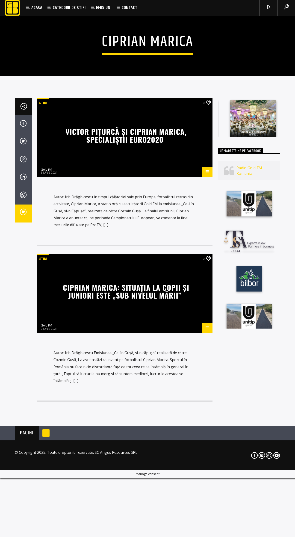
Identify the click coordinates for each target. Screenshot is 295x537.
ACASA (36, 7)
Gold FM (46, 291)
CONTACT (129, 7)
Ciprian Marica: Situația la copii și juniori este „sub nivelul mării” (126, 413)
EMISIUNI (103, 7)
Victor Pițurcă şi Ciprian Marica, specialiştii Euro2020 (125, 257)
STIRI (43, 224)
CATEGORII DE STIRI (69, 7)
